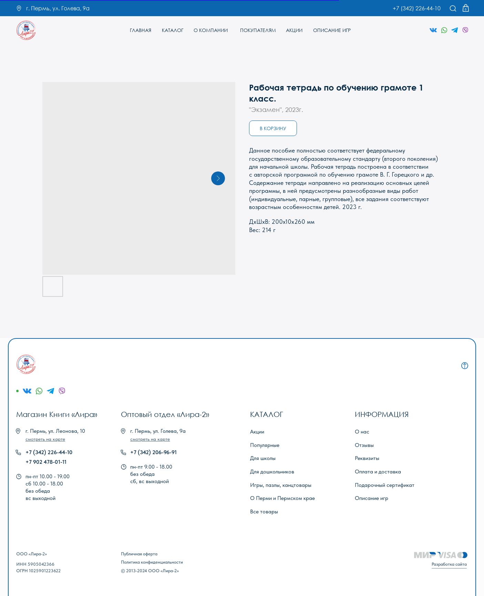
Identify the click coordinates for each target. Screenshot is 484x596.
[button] (45, 439)
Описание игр (371, 497)
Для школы (263, 457)
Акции (257, 431)
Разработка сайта (449, 564)
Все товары (264, 511)
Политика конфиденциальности (152, 562)
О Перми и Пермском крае (282, 497)
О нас (362, 431)
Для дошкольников (272, 471)
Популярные (264, 444)
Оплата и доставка (378, 471)
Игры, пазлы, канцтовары (280, 484)
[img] (26, 30)
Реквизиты (367, 457)
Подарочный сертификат (384, 484)
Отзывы (364, 444)
